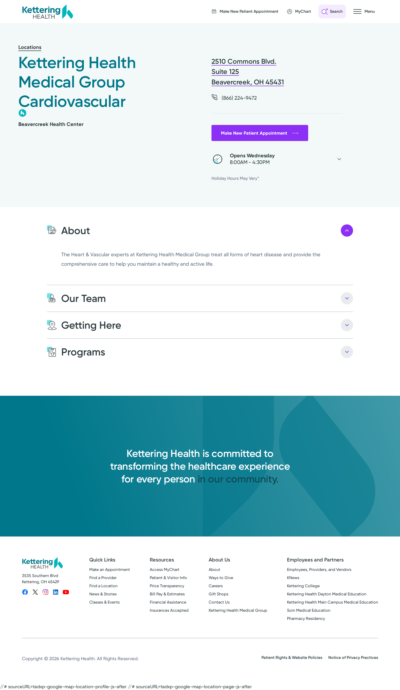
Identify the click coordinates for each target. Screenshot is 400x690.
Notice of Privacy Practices (353, 657)
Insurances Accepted (169, 610)
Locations (29, 47)
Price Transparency (167, 585)
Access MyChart (164, 569)
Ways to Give (221, 577)
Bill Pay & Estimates (167, 594)
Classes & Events (104, 602)
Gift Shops (218, 594)
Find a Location (103, 585)
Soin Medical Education (308, 610)
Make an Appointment (109, 569)
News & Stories (103, 594)
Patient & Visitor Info (168, 577)
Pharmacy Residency (306, 618)
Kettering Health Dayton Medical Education (326, 594)
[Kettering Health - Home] (47, 11)
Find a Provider (103, 577)
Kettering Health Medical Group (238, 610)
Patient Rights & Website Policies (291, 657)
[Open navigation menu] (364, 11)
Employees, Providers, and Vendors (319, 569)
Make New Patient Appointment (260, 133)
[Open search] (332, 11)
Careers (216, 585)
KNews (293, 577)
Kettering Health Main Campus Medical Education (332, 602)
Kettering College (303, 585)
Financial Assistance (168, 602)
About (214, 569)
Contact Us (219, 602)
